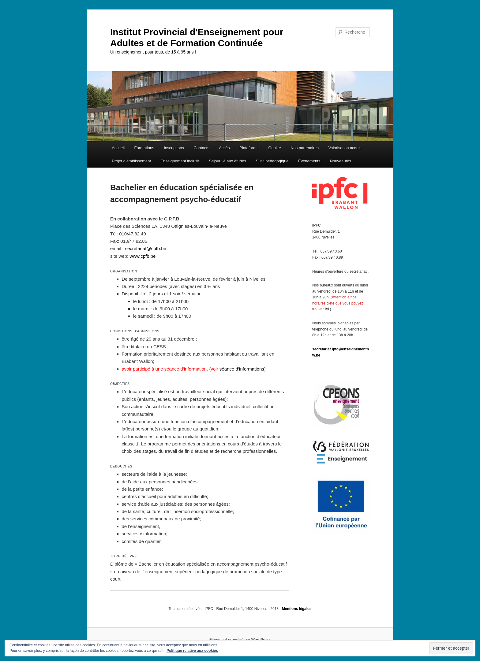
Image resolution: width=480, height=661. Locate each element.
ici (327, 309)
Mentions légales (297, 609)
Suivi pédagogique (272, 161)
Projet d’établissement (131, 161)
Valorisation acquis (344, 148)
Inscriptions (174, 148)
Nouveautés (340, 161)
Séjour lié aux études (227, 161)
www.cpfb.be (142, 256)
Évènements (309, 161)
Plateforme (249, 148)
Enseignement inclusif (180, 161)
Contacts (201, 148)
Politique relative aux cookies (192, 650)
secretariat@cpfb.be (145, 248)
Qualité (274, 148)
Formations (144, 148)
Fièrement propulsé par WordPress (240, 639)
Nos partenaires (305, 148)
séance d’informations (241, 368)
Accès (224, 148)
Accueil (118, 148)
